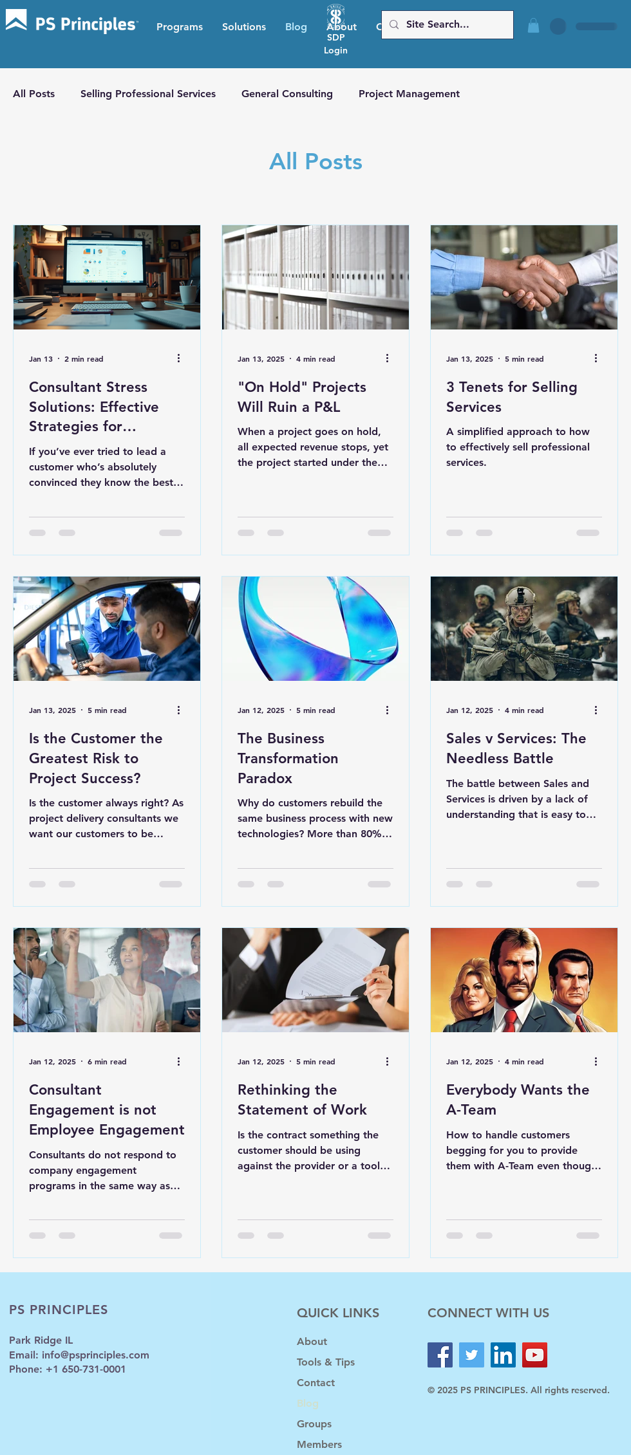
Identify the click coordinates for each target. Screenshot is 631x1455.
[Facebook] (440, 1354)
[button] (533, 25)
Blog (308, 1403)
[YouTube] (534, 1354)
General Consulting (287, 94)
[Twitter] (471, 1354)
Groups (314, 1424)
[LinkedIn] (503, 1354)
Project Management (409, 94)
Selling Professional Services (148, 94)
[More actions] (183, 358)
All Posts (34, 94)
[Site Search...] (446, 25)
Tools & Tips (326, 1362)
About (312, 1341)
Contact (316, 1382)
